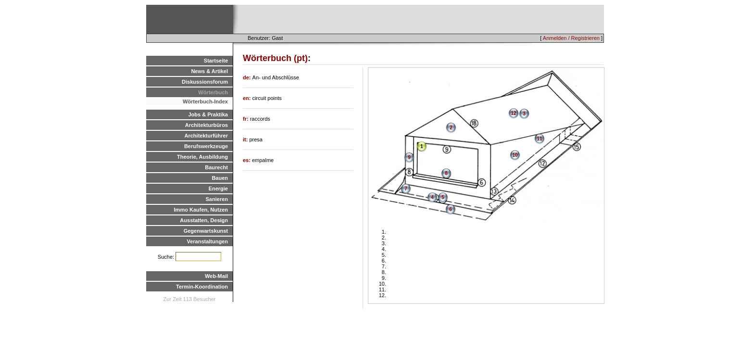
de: (247, 77)
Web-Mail (216, 276)
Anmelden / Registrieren (571, 38)
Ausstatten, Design (204, 220)
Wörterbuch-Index (205, 101)
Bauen (220, 178)
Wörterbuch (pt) (275, 58)
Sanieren (217, 199)
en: (247, 98)
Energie (218, 188)
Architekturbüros (206, 125)
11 (539, 138)
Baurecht (216, 167)
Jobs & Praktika (208, 114)
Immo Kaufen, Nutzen (201, 210)
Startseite (216, 60)
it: (246, 139)
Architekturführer (206, 135)
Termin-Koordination (202, 286)
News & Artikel (209, 71)
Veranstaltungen (207, 241)
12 (513, 113)
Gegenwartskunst (206, 231)
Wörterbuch (213, 92)
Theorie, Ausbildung (202, 157)
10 (514, 155)
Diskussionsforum (205, 82)
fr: (246, 119)
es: (247, 160)
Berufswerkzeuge (206, 146)
